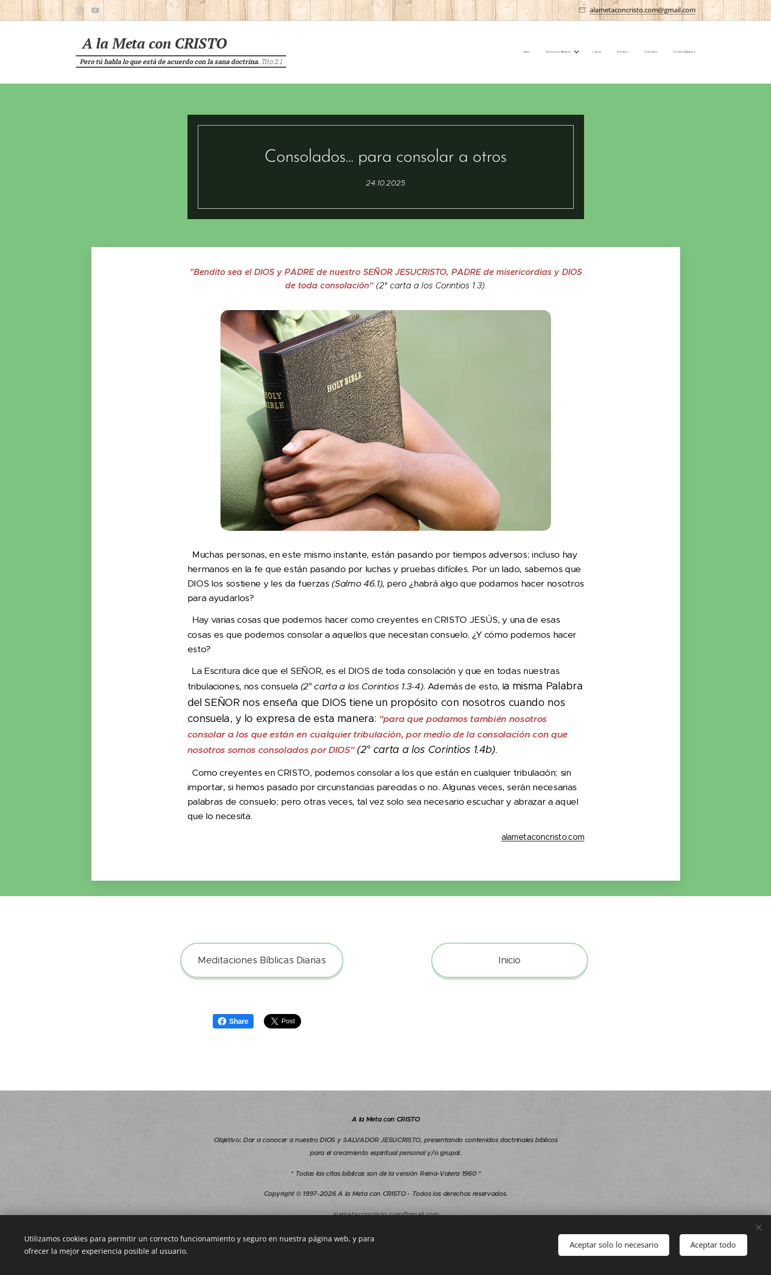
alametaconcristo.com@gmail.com (643, 9)
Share (233, 1021)
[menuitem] (610, 52)
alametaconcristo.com (542, 837)
